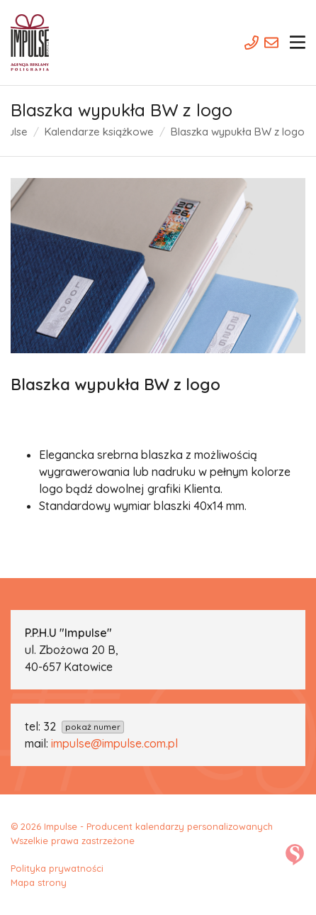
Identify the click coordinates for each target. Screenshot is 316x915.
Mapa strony (39, 882)
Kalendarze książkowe (99, 131)
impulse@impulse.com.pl (114, 743)
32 (83, 726)
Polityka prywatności (57, 868)
